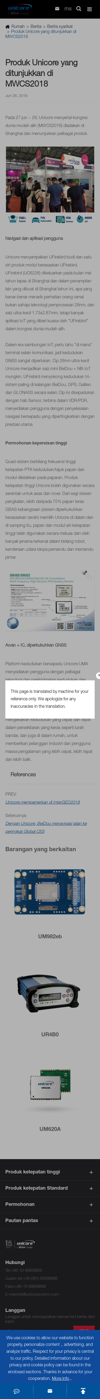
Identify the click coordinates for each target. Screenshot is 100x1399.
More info (60, 1379)
